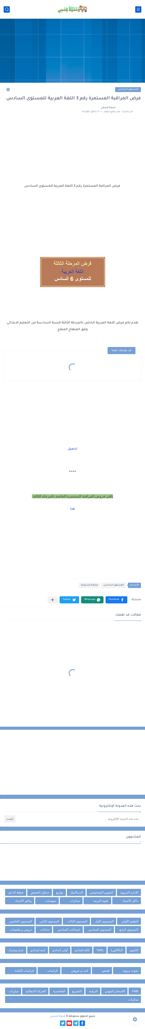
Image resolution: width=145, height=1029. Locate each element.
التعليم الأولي (129, 921)
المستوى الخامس (20, 921)
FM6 (135, 991)
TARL (100, 950)
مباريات (14, 991)
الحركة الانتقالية (36, 991)
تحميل (72, 449)
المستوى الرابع (128, 929)
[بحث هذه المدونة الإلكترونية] (78, 819)
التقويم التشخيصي (101, 892)
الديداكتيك (76, 892)
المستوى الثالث (77, 921)
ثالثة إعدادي (82, 950)
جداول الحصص (39, 892)
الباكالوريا (117, 950)
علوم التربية (101, 900)
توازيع (59, 892)
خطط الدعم (16, 892)
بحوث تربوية (130, 970)
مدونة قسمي (57, 1016)
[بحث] (7, 9)
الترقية (93, 991)
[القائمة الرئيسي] (138, 9)
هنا (72, 509)
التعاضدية (59, 991)
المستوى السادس (128, 89)
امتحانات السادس (69, 929)
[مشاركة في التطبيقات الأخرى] (53, 599)
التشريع (77, 991)
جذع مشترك (16, 950)
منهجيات (50, 900)
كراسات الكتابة (24, 970)
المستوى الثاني (49, 921)
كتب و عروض (79, 970)
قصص (105, 970)
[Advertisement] (72, 51)
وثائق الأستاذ (23, 900)
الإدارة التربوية (129, 892)
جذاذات (44, 929)
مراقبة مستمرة (89, 585)
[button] (116, 599)
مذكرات (75, 900)
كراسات (52, 970)
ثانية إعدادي (37, 950)
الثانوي (134, 950)
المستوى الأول (104, 921)
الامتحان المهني (115, 991)
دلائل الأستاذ (130, 900)
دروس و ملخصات (21, 929)
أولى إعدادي (60, 950)
